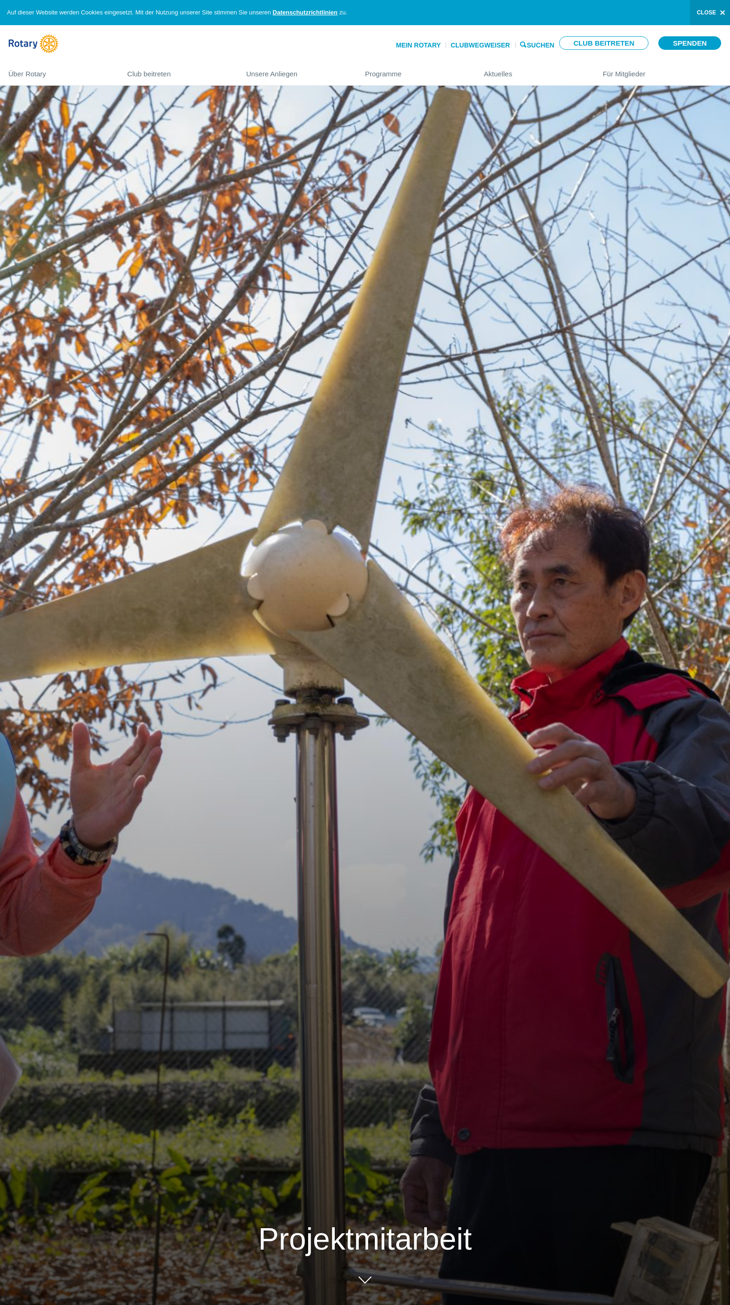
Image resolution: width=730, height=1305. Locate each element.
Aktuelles (534, 70)
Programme (415, 70)
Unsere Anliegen (296, 70)
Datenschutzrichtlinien (305, 12)
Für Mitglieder (662, 70)
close (706, 12)
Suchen (540, 44)
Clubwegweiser (480, 45)
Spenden (690, 43)
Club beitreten (604, 43)
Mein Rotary (418, 45)
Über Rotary (58, 70)
